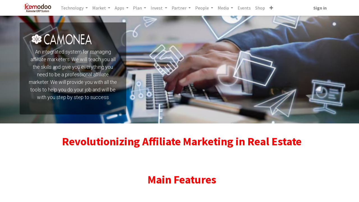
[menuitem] (245, 7)
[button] (272, 7)
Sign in (319, 8)
